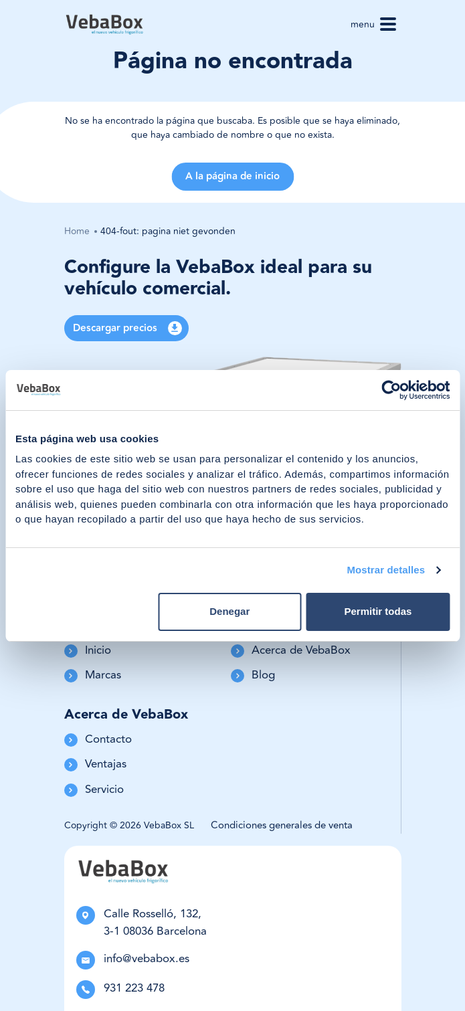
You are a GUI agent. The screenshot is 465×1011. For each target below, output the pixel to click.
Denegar (229, 611)
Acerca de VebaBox (291, 650)
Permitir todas (377, 611)
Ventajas (95, 764)
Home (77, 231)
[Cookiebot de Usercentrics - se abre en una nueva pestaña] (391, 390)
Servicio (94, 790)
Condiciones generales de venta (282, 825)
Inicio (87, 650)
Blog (253, 675)
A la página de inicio (232, 176)
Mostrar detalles (386, 569)
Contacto (98, 739)
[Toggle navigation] (388, 24)
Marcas (92, 675)
